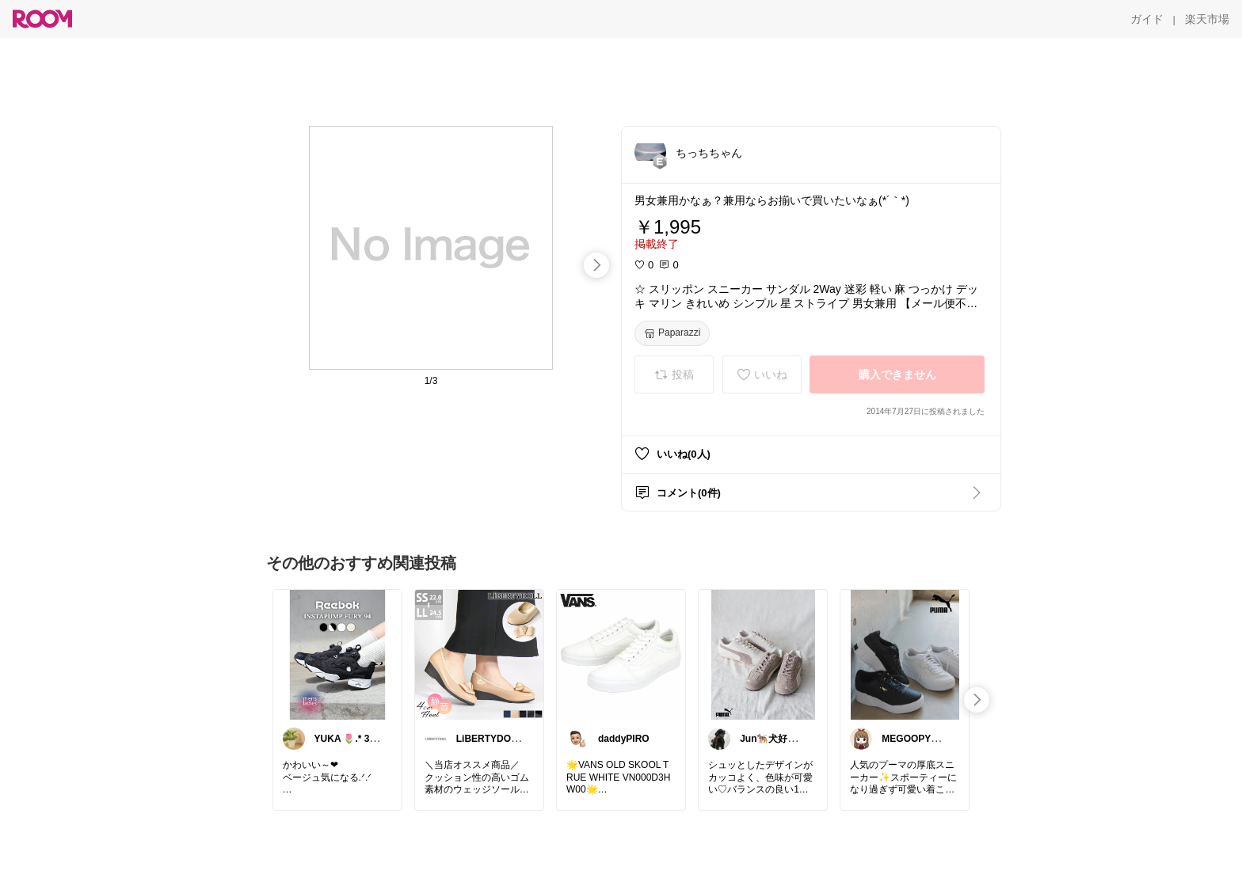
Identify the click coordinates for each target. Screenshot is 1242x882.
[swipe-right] (596, 265)
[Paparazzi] (672, 333)
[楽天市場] (1207, 19)
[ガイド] (1147, 19)
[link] (337, 654)
